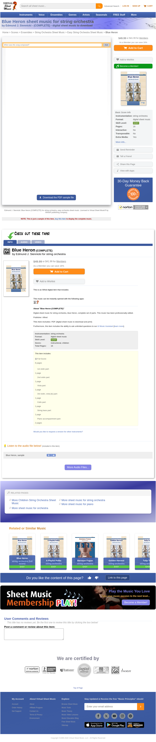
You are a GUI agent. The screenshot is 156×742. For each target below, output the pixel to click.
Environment (34, 718)
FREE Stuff (119, 15)
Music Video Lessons (70, 715)
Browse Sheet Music (70, 704)
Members (143, 38)
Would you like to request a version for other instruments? (58, 432)
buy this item (60, 219)
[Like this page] (89, 578)
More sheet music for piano (77, 504)
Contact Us (34, 711)
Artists (86, 15)
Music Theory (67, 711)
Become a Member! (135, 602)
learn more (118, 326)
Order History (17, 708)
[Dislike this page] (96, 578)
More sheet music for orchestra (30, 508)
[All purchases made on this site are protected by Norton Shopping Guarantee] (133, 207)
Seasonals (101, 15)
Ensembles (56, 15)
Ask (106, 45)
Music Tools (66, 708)
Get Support (16, 711)
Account (15, 704)
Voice (41, 15)
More (133, 15)
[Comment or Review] (34, 634)
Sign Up (136, 6)
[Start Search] (99, 6)
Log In (125, 6)
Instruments (25, 15)
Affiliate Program (36, 708)
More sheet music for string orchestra (83, 500)
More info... (121, 142)
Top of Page (78, 688)
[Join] (140, 706)
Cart (148, 6)
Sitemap (65, 725)
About (32, 704)
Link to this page (117, 577)
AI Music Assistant (105, 326)
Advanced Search (111, 6)
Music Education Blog (70, 718)
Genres (73, 15)
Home (5, 32)
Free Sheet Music (68, 722)
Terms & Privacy (36, 715)
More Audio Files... (78, 467)
